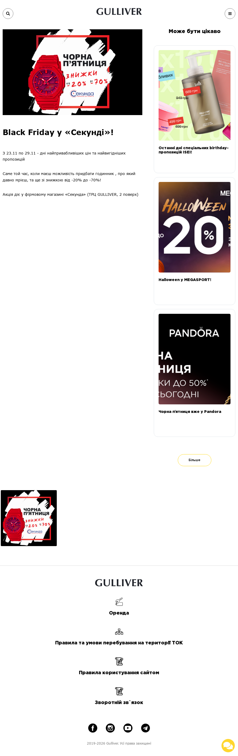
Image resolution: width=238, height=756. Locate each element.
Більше (194, 460)
